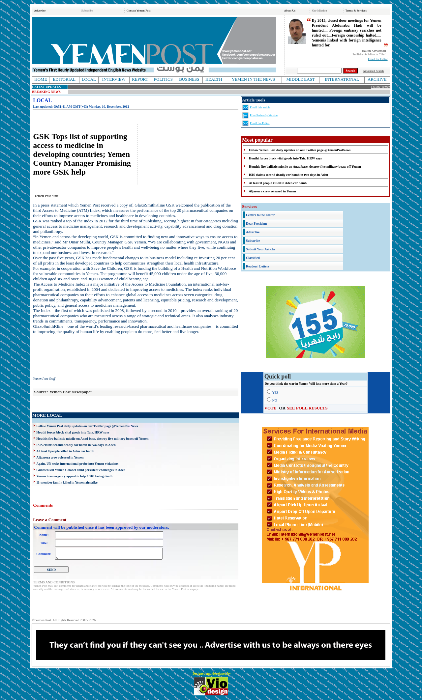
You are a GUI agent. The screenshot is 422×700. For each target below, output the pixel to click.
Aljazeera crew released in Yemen (59, 457)
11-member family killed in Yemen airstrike (66, 482)
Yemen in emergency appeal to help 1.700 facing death (74, 476)
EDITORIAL (64, 79)
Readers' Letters (257, 266)
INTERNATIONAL (342, 79)
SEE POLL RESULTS (307, 408)
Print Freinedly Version (264, 115)
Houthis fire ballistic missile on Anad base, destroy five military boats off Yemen (92, 438)
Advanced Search (373, 70)
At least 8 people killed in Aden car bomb (65, 451)
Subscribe (87, 10)
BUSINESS (189, 79)
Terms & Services (356, 10)
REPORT (140, 79)
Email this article (260, 107)
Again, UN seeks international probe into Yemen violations (77, 463)
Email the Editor (377, 59)
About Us (289, 10)
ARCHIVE (377, 79)
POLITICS (163, 79)
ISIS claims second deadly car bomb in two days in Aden (75, 445)
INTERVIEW (114, 79)
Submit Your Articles (260, 249)
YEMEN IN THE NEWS (253, 79)
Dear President (256, 223)
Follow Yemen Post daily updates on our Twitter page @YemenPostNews (87, 426)
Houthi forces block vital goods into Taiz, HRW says (72, 432)
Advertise (39, 10)
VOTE (270, 408)
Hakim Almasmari (374, 51)
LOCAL (89, 79)
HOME (40, 79)
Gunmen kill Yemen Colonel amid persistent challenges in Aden (80, 470)
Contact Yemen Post (139, 10)
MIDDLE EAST (300, 79)
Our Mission (319, 10)
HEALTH (213, 79)
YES (275, 392)
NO (274, 400)
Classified (253, 258)
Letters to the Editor (260, 215)
